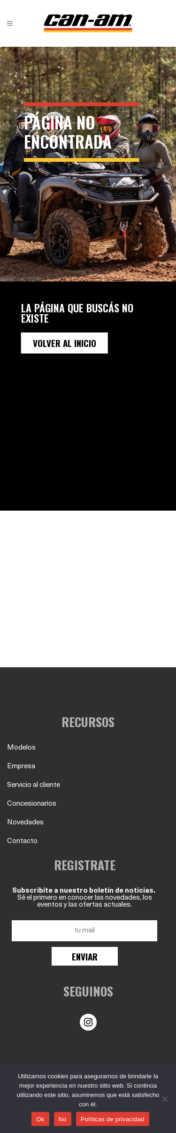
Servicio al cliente (33, 785)
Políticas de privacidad (113, 1119)
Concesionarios (31, 804)
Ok (40, 1119)
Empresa (21, 766)
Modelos (21, 747)
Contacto (22, 841)
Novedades (25, 822)
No (63, 1119)
